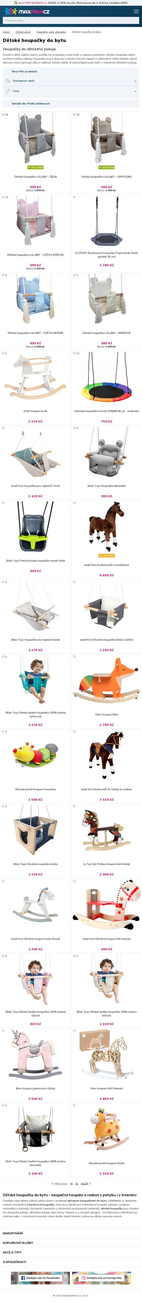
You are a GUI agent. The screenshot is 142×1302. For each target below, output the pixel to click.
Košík (128, 11)
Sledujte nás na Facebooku (43, 1277)
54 (6, 114)
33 (78, 114)
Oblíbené (121, 11)
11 (78, 353)
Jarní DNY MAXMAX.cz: (32, 2)
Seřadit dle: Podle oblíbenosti (31, 103)
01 (71, 1183)
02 (76, 1183)
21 (6, 197)
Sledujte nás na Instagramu (104, 1277)
